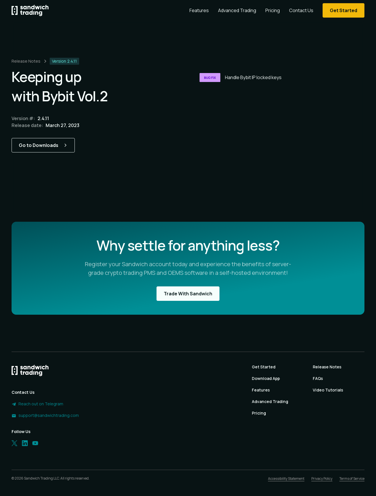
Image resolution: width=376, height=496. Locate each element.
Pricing (272, 10)
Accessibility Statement (286, 478)
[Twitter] (14, 443)
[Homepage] (30, 10)
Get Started (264, 367)
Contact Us (301, 10)
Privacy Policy (321, 478)
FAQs (318, 378)
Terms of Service (351, 478)
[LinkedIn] (25, 443)
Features (199, 10)
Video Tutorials (328, 390)
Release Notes (327, 367)
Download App (266, 378)
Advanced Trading (237, 10)
